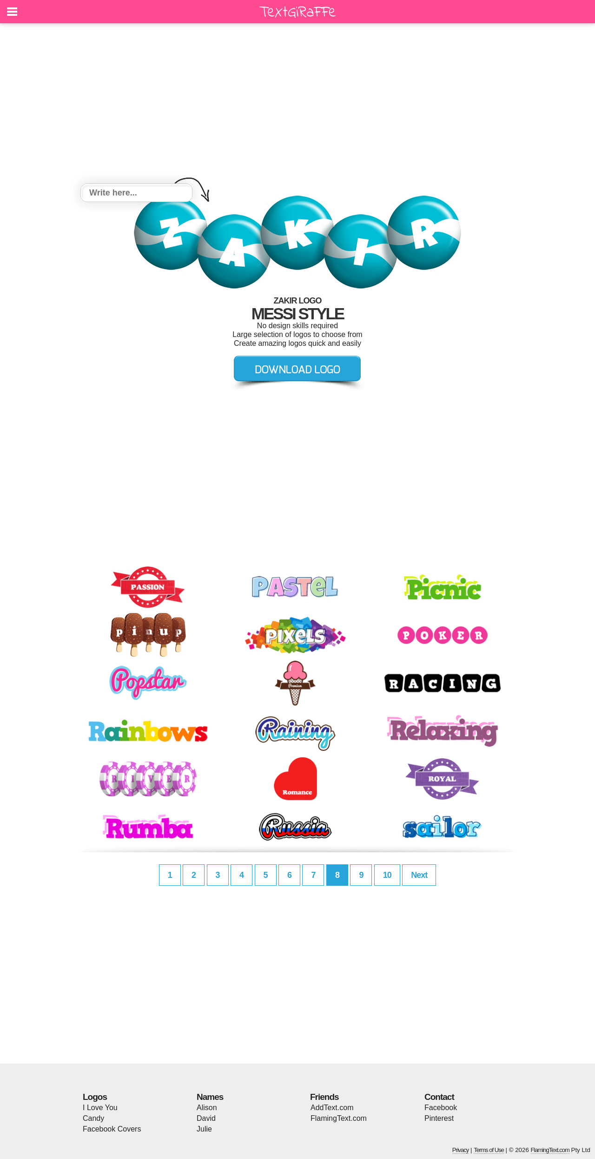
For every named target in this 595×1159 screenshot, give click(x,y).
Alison (207, 1108)
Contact (439, 1097)
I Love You (100, 1108)
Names (210, 1097)
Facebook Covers (112, 1129)
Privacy (460, 1149)
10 (387, 875)
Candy (93, 1118)
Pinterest (439, 1118)
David (206, 1118)
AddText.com (332, 1108)
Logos (95, 1097)
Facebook (440, 1108)
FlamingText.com (339, 1118)
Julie (204, 1129)
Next (419, 875)
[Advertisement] (297, 105)
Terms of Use (489, 1149)
